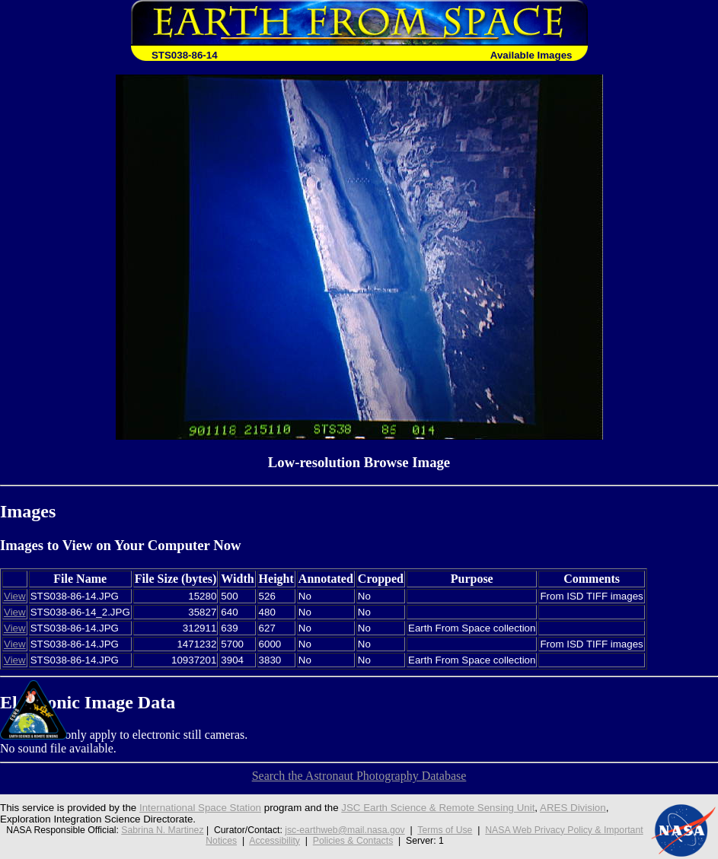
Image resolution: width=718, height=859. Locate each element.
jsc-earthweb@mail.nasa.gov (344, 830)
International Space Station (200, 807)
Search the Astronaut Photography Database (359, 775)
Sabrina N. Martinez (162, 830)
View (15, 596)
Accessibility (274, 840)
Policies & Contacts (353, 840)
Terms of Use (444, 830)
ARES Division (573, 807)
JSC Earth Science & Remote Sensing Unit (438, 807)
